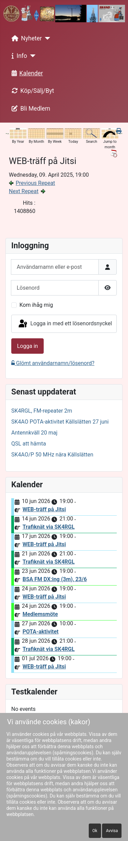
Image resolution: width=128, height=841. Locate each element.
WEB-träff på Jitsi (44, 509)
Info (18, 56)
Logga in (27, 346)
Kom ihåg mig (36, 305)
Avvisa (112, 830)
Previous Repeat (35, 183)
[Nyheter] (46, 38)
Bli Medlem (30, 108)
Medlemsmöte (40, 614)
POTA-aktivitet (41, 631)
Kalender (26, 73)
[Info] (31, 55)
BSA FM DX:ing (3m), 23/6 (55, 579)
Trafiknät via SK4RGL (49, 527)
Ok (95, 830)
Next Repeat (24, 191)
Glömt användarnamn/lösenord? (53, 363)
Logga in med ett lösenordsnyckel (64, 324)
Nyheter (25, 38)
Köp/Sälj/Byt (31, 91)
